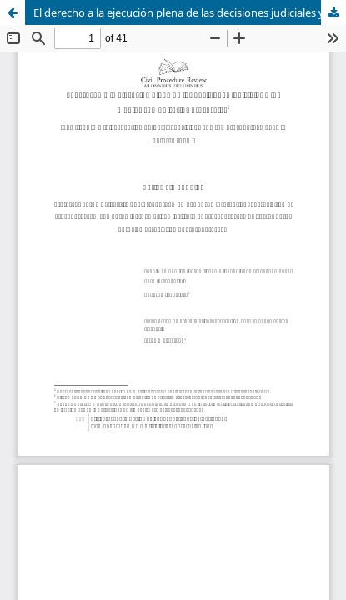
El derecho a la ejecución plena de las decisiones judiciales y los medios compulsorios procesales (189, 12)
